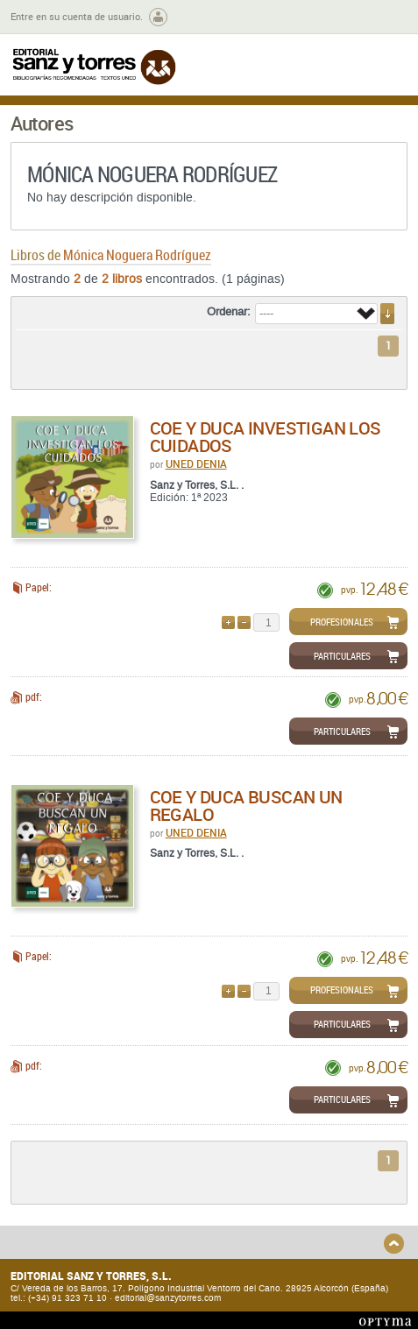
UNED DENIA (196, 463)
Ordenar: (229, 312)
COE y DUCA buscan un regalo (246, 805)
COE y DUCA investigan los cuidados (265, 436)
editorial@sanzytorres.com (168, 1298)
